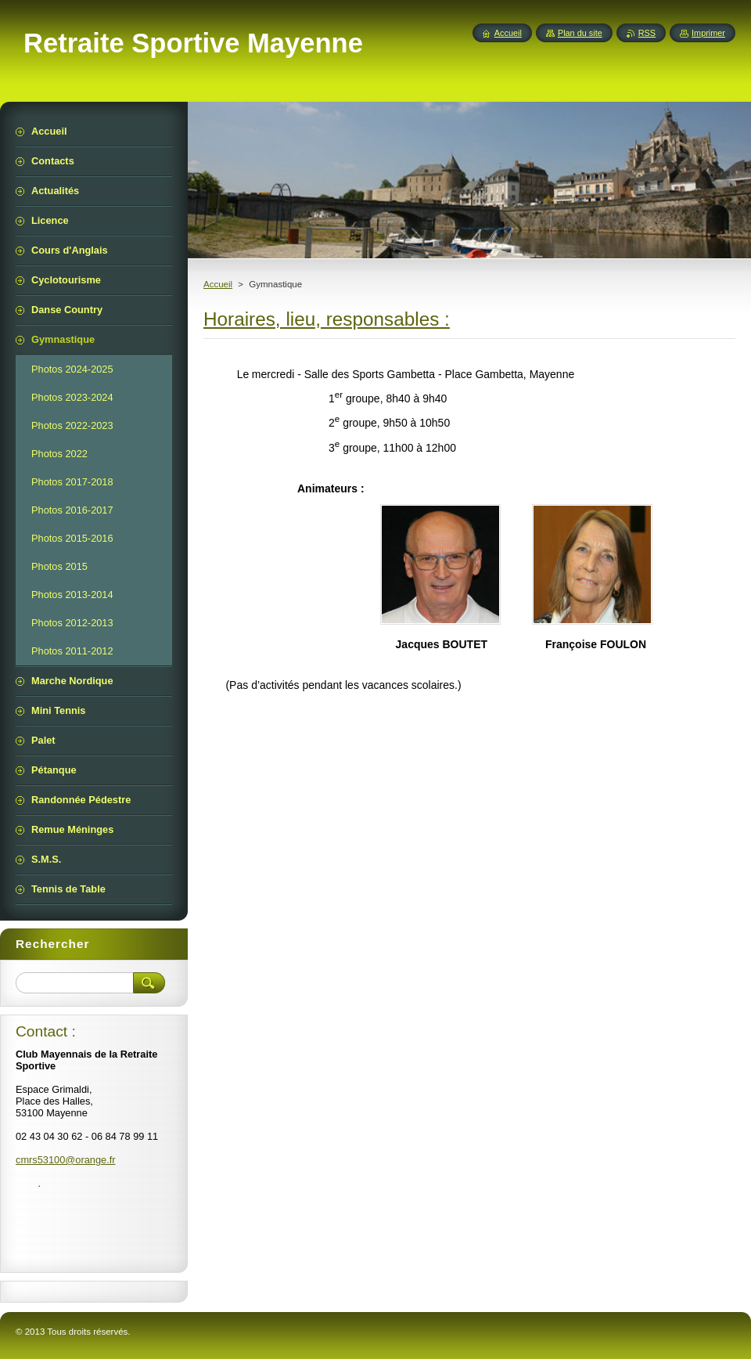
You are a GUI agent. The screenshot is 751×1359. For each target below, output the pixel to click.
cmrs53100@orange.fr (66, 1160)
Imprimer (708, 33)
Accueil (217, 284)
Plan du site (580, 33)
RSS (647, 33)
